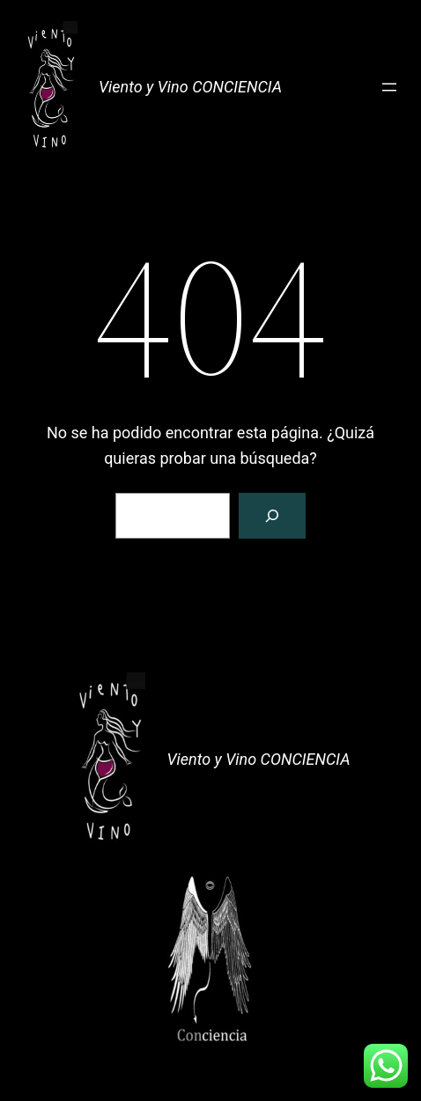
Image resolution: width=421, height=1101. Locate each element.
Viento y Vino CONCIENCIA (190, 86)
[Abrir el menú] (389, 87)
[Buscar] (272, 516)
